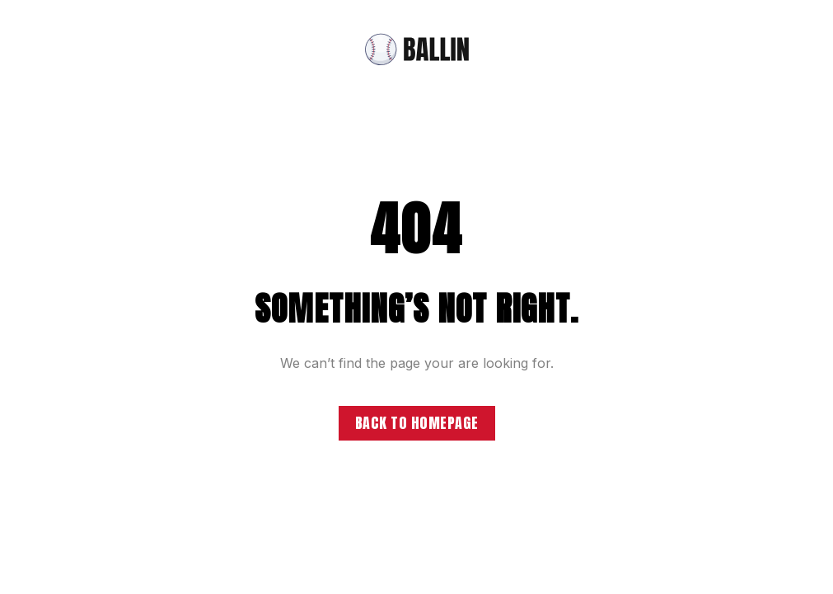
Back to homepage (417, 423)
